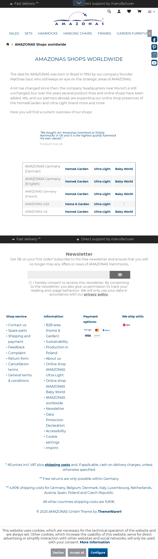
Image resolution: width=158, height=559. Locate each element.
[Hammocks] (47, 33)
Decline (58, 552)
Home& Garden (76, 169)
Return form (18, 358)
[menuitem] (139, 12)
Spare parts (17, 331)
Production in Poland (57, 350)
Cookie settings (52, 439)
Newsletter (55, 409)
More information (95, 542)
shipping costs (57, 465)
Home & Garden (77, 204)
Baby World (124, 169)
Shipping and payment (19, 339)
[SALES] (14, 33)
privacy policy (96, 294)
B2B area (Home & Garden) (53, 330)
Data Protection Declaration (55, 419)
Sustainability (57, 342)
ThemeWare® (110, 512)
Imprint (52, 448)
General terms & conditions (20, 378)
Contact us (17, 325)
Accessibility (56, 431)
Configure (98, 552)
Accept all (77, 552)
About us (53, 358)
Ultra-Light (102, 169)
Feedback (16, 347)
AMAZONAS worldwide (55, 400)
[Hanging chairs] (77, 33)
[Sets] (28, 33)
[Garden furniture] (133, 33)
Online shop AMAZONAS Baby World (56, 386)
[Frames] (104, 33)
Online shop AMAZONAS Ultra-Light (56, 369)
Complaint (17, 353)
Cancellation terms (18, 367)
